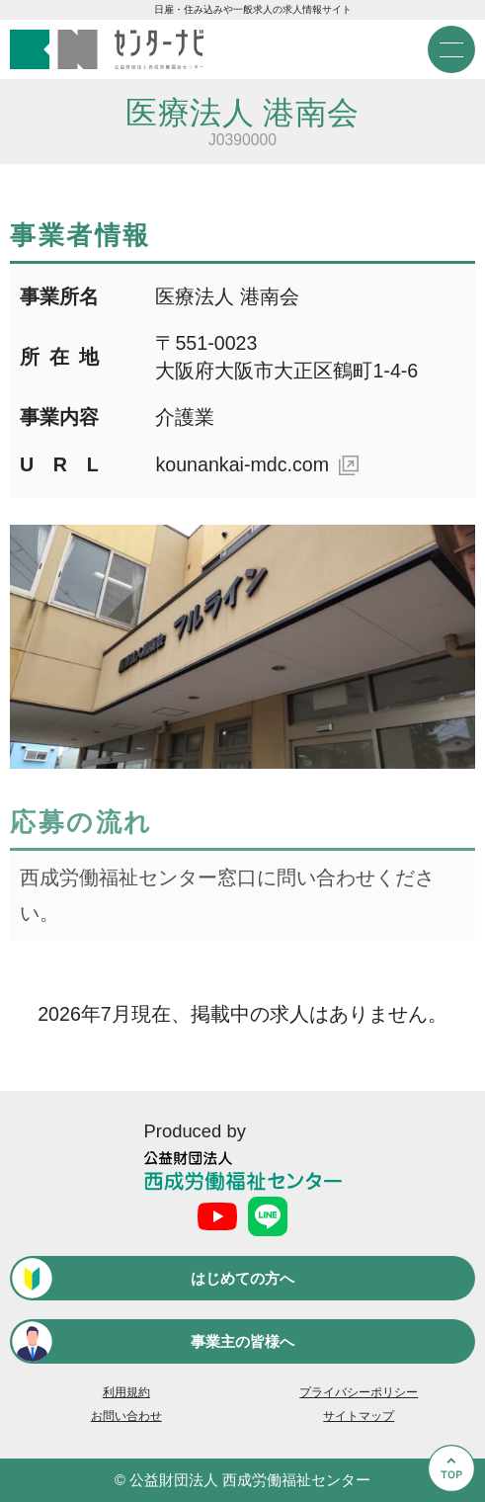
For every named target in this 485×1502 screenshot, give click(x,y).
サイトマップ (358, 1416)
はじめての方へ (242, 1278)
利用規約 (126, 1392)
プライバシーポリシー (358, 1392)
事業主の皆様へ (242, 1341)
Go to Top (450, 1501)
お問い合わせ (126, 1416)
